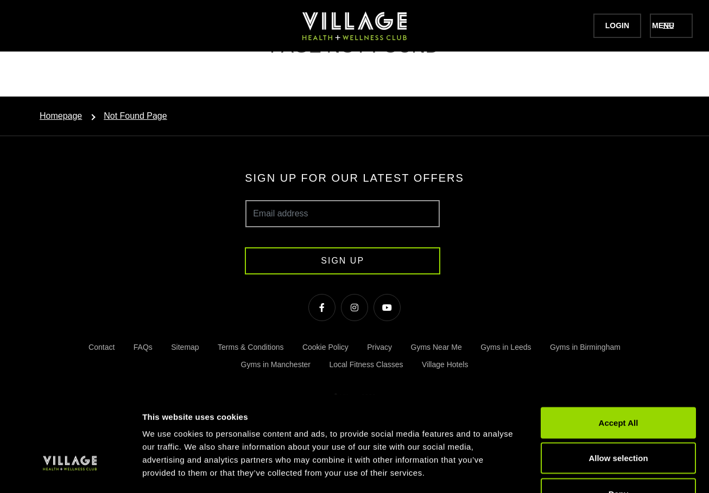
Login (594, 25)
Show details (570, 471)
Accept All (618, 350)
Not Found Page (135, 115)
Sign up (342, 260)
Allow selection (618, 386)
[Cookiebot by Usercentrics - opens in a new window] (70, 472)
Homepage (61, 115)
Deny (619, 421)
